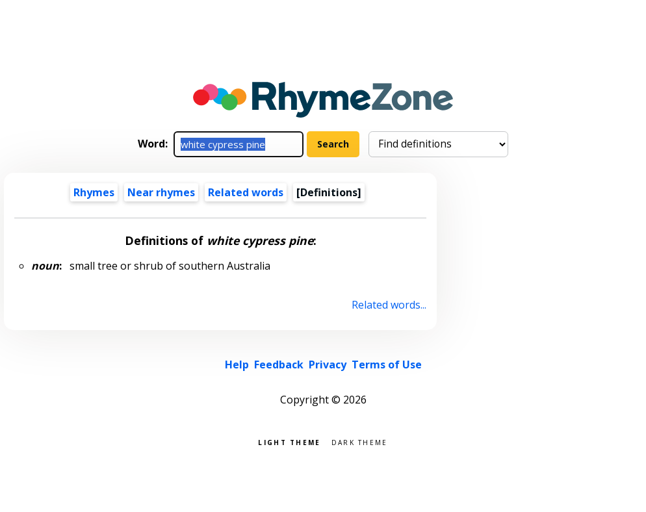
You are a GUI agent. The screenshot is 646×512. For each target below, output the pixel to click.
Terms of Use (387, 364)
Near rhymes (161, 192)
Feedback (279, 364)
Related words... (389, 305)
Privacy (327, 364)
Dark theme (359, 441)
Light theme (289, 441)
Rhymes (93, 192)
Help (237, 364)
